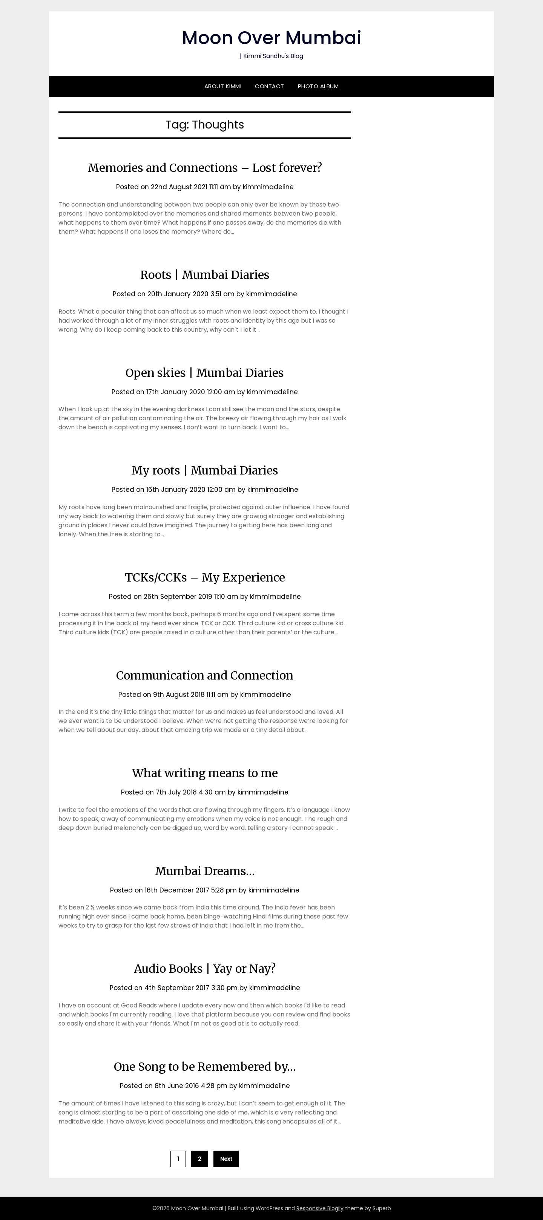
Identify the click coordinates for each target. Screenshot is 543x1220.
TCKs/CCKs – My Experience (205, 577)
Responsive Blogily (320, 1208)
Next (226, 1159)
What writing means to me (205, 773)
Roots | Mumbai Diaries (205, 275)
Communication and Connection (204, 675)
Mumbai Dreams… (205, 871)
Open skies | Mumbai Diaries (205, 373)
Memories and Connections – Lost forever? (204, 168)
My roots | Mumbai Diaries (204, 470)
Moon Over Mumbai (272, 38)
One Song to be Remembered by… (205, 1066)
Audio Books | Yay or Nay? (205, 968)
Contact (269, 86)
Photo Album (318, 86)
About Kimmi (223, 86)
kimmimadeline (268, 186)
